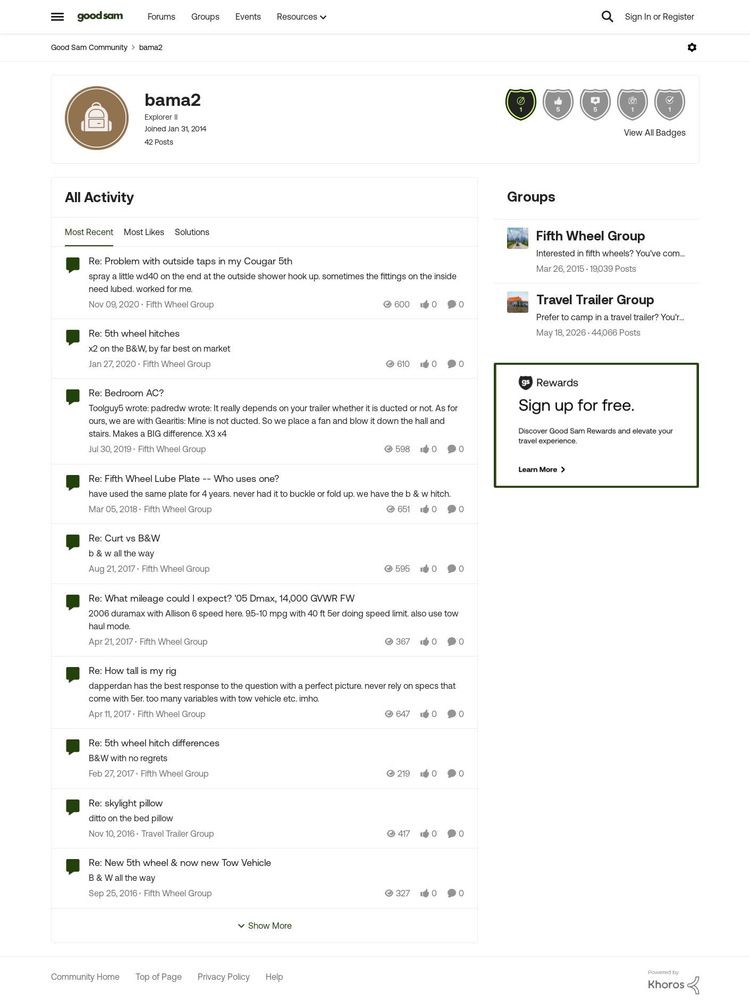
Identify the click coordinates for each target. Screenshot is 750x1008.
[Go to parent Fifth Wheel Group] (177, 304)
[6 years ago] (112, 363)
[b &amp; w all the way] (276, 553)
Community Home (85, 976)
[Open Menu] (692, 47)
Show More (264, 926)
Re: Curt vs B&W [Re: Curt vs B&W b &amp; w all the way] (124, 538)
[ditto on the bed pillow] (276, 818)
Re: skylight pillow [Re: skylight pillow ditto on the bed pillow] (126, 803)
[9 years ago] (111, 641)
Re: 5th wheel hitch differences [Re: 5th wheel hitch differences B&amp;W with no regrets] (154, 742)
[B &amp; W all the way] (276, 878)
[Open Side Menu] (57, 16)
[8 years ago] (113, 509)
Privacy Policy (224, 976)
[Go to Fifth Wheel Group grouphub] (517, 238)
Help (274, 976)
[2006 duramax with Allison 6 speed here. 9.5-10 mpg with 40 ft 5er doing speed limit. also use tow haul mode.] (276, 619)
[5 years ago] (114, 304)
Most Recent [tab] (89, 232)
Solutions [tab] (192, 232)
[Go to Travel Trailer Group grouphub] (517, 302)
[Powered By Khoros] (674, 982)
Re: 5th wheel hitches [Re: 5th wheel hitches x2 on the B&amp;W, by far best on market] (134, 333)
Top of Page (159, 976)
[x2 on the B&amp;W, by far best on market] (276, 348)
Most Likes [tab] (144, 232)
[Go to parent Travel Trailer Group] (175, 833)
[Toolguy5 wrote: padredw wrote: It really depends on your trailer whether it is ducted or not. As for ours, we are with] (276, 421)
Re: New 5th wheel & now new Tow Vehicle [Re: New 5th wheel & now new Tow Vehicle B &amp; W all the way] (180, 862)
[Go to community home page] (100, 16)
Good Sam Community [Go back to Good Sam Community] (89, 47)
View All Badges (655, 132)
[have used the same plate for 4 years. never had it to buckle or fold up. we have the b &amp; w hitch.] (276, 493)
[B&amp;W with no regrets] (276, 758)
